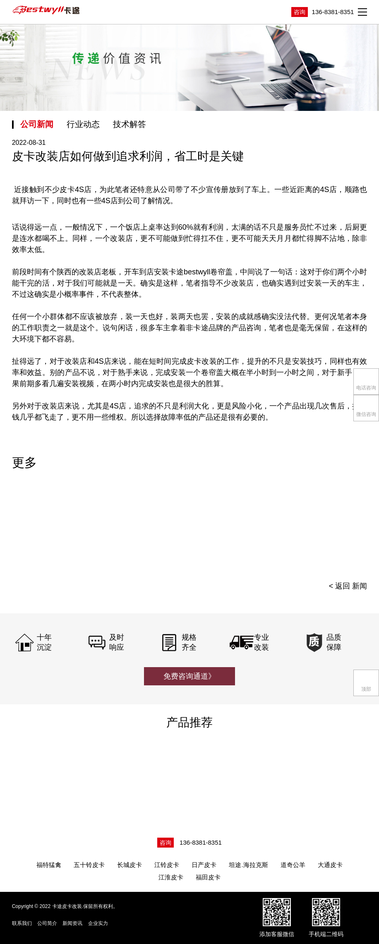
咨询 (299, 12)
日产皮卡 (204, 864)
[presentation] (346, 527)
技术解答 (129, 124)
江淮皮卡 (170, 877)
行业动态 (83, 124)
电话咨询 (366, 381)
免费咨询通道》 (189, 676)
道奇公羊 (293, 864)
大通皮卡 (330, 864)
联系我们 (22, 923)
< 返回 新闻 (348, 586)
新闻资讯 (72, 923)
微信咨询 (366, 407)
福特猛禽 (48, 864)
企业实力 (98, 923)
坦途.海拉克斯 (248, 864)
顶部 (366, 682)
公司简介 (47, 923)
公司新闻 (36, 124)
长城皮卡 (129, 864)
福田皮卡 (208, 877)
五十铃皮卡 (89, 864)
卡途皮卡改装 (47, 10)
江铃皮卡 (166, 864)
